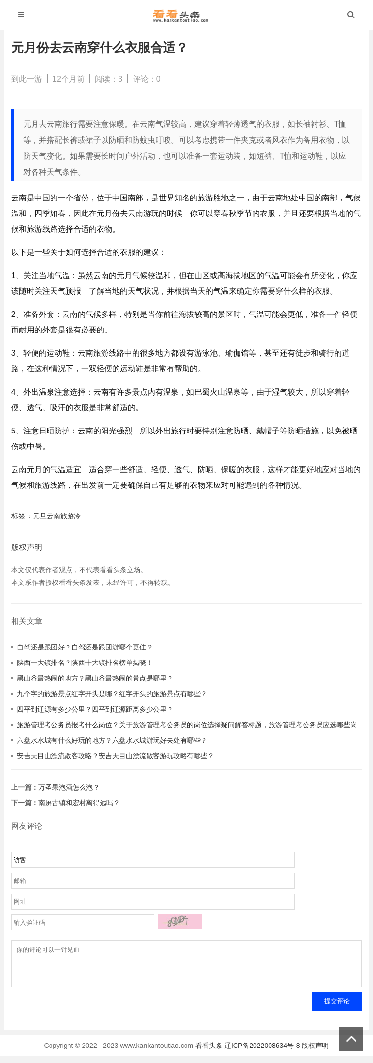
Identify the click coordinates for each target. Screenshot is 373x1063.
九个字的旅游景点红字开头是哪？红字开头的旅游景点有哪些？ (112, 694)
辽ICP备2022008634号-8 (262, 1053)
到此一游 (26, 79)
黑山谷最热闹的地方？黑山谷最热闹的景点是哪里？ (95, 678)
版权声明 (315, 1053)
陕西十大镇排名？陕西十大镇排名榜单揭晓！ (85, 662)
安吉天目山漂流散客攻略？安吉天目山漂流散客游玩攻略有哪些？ (115, 756)
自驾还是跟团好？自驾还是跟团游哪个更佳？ (85, 647)
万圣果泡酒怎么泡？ (69, 787)
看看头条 (208, 1053)
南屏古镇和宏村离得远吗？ (79, 803)
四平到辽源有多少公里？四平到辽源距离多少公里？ (95, 709)
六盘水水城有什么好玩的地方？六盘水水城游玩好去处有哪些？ (112, 740)
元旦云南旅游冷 (57, 516)
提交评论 (337, 1008)
